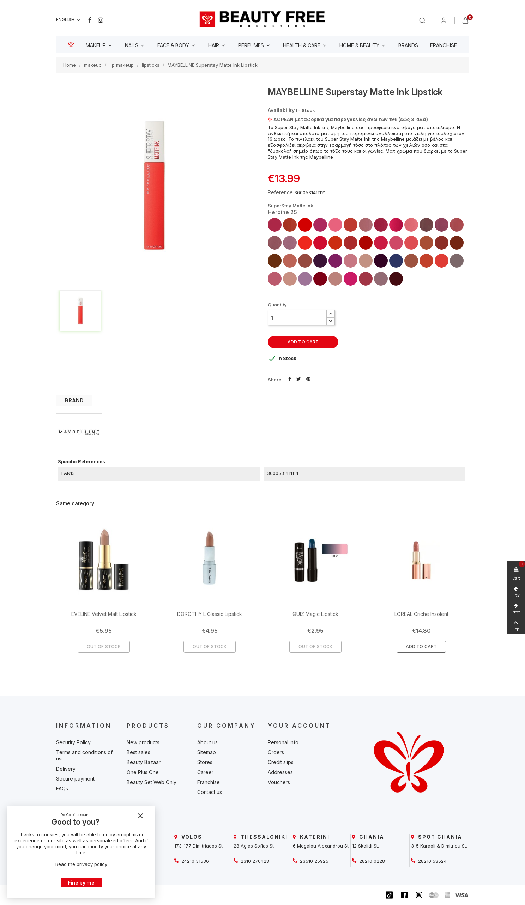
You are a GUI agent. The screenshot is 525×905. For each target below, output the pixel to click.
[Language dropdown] (68, 20)
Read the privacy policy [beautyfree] (81, 864)
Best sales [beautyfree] (138, 752)
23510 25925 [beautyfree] (313, 861)
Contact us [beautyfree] (209, 792)
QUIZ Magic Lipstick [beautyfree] (315, 614)
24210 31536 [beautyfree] (194, 861)
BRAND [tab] (74, 400)
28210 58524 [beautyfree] (432, 861)
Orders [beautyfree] (276, 752)
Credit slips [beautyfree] (281, 762)
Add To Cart (421, 646)
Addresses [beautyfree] (280, 772)
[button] (330, 314)
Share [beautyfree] (289, 378)
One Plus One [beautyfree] (143, 772)
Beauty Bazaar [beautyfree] (144, 762)
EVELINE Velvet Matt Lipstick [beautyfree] (104, 614)
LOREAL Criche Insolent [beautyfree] (421, 614)
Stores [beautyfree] (204, 762)
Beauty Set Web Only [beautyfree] (151, 782)
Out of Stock (104, 646)
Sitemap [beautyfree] (206, 752)
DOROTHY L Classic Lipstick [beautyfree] (209, 614)
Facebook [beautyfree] (90, 20)
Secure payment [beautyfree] (75, 779)
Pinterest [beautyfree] (308, 378)
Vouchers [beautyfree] (279, 782)
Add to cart (303, 341)
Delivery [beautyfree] (66, 769)
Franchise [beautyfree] (208, 782)
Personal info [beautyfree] (283, 742)
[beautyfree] (262, 19)
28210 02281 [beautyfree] (372, 861)
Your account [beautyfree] (299, 725)
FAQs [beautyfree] (62, 788)
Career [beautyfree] (205, 772)
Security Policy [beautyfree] (73, 742)
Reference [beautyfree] (280, 192)
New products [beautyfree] (143, 742)
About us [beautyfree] (207, 742)
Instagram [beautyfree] (100, 20)
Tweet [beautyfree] (298, 378)
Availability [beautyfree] (281, 110)
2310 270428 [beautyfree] (254, 861)
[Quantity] (297, 317)
